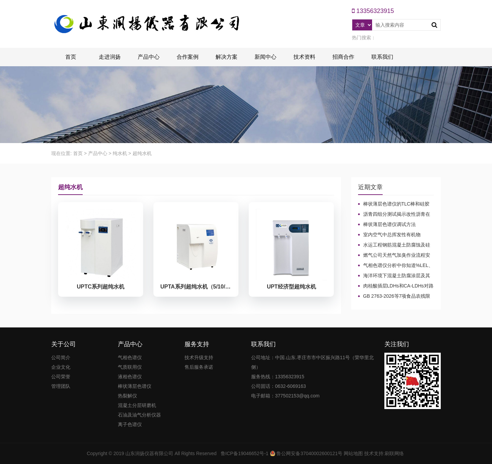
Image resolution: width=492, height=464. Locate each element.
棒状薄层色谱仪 (134, 386)
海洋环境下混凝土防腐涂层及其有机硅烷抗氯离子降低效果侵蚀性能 (394, 276)
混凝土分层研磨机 (137, 405)
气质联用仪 (130, 367)
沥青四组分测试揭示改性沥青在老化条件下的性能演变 (394, 214)
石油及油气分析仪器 (139, 415)
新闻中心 (265, 57)
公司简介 (60, 357)
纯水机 (120, 153)
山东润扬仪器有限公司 (149, 453)
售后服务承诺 (198, 367)
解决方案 (226, 57)
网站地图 (353, 453)
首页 (70, 57)
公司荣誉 (60, 376)
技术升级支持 (198, 357)
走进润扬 (110, 57)
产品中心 (149, 57)
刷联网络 (394, 453)
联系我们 (382, 57)
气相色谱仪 (130, 357)
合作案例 (188, 57)
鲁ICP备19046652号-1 (245, 453)
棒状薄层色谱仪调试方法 (389, 224)
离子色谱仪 (130, 424)
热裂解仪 (127, 395)
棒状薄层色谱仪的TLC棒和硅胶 (396, 204)
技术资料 (304, 57)
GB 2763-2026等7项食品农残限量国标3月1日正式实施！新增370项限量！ (396, 296)
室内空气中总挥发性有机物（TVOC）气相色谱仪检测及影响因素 (396, 235)
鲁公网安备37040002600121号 (309, 453)
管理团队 (60, 386)
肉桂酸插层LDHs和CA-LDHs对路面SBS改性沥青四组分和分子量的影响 (396, 286)
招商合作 (343, 57)
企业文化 (60, 367)
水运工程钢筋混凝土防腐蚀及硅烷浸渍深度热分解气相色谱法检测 (394, 245)
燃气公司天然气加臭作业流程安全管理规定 (394, 255)
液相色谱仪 (130, 376)
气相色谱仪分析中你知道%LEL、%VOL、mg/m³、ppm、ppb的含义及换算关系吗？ (395, 266)
